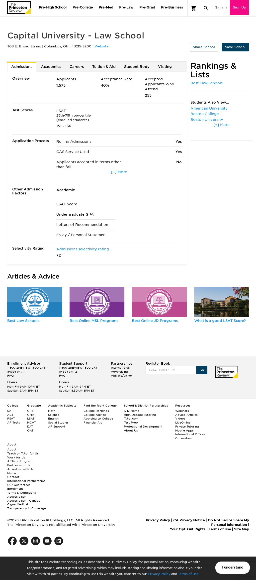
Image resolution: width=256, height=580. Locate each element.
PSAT (11, 418)
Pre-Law (126, 7)
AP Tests (13, 422)
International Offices (190, 434)
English (53, 418)
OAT (30, 430)
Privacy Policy (159, 574)
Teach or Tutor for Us (23, 453)
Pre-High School (53, 7)
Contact (13, 477)
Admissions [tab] (21, 67)
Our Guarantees (18, 485)
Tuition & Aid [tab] (104, 67)
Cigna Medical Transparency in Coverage (26, 506)
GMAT (31, 415)
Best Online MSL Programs (94, 321)
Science (53, 415)
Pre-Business (172, 7)
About (11, 449)
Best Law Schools (206, 83)
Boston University (206, 120)
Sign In (221, 7)
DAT (30, 426)
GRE (30, 411)
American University (209, 108)
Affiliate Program (19, 461)
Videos (180, 418)
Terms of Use (188, 574)
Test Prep (131, 422)
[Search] (206, 8)
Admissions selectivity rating (82, 249)
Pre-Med (106, 7)
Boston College (204, 114)
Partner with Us (18, 465)
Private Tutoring (187, 426)
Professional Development (143, 426)
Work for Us (16, 457)
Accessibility (16, 496)
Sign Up (239, 7)
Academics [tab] (51, 67)
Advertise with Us (20, 469)
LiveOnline (182, 422)
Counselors (183, 438)
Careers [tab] (77, 67)
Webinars (182, 411)
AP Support (56, 426)
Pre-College (83, 7)
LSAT (30, 418)
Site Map (241, 529)
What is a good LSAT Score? (220, 321)
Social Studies (58, 422)
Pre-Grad (147, 7)
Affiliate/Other (121, 375)
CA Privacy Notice (189, 520)
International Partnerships (26, 481)
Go (201, 370)
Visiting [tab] (165, 67)
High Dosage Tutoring (140, 415)
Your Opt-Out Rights (187, 529)
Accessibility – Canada (23, 500)
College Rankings (96, 411)
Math (51, 411)
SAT (10, 411)
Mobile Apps (184, 430)
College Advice (95, 415)
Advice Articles (186, 415)
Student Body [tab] (137, 67)
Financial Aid (93, 422)
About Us (131, 430)
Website (101, 46)
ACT (10, 415)
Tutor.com (131, 418)
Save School (235, 47)
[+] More (119, 172)
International (120, 367)
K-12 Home (131, 411)
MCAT (31, 422)
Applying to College (98, 418)
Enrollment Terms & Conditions (21, 490)
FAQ (10, 375)
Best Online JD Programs (155, 321)
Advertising (119, 371)
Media (11, 473)
